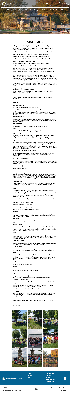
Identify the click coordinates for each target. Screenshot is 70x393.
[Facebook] (41, 3)
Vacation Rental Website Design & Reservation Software (59, 388)
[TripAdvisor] (46, 3)
